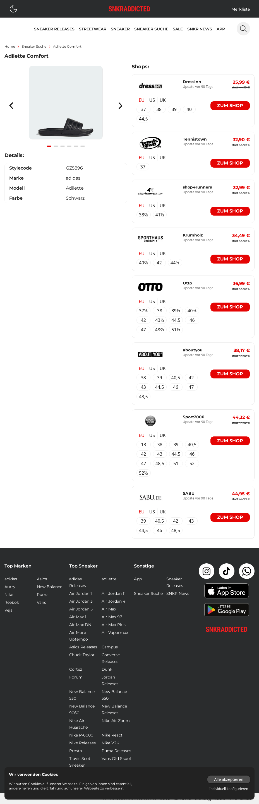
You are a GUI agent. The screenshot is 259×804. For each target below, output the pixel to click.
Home (9, 46)
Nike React (112, 735)
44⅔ (175, 263)
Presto (75, 750)
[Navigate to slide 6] (82, 146)
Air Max (109, 609)
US (152, 100)
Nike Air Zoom (116, 720)
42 (159, 263)
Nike (8, 594)
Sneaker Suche (151, 29)
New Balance (49, 586)
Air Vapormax (115, 632)
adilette (109, 578)
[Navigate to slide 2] (55, 146)
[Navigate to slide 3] (62, 146)
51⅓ (175, 330)
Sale (178, 29)
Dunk (107, 669)
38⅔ (143, 215)
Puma (43, 594)
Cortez (75, 669)
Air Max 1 (77, 616)
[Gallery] (66, 106)
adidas (10, 578)
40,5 (175, 378)
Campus (110, 647)
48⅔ (159, 330)
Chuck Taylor (82, 654)
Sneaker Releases (54, 29)
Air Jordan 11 (114, 593)
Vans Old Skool (116, 758)
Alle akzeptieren (228, 779)
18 (143, 444)
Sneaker (120, 29)
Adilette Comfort (67, 46)
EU (142, 100)
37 (143, 109)
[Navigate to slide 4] (69, 146)
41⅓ (159, 215)
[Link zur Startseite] (227, 629)
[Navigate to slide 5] (76, 146)
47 (143, 330)
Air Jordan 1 (80, 593)
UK (163, 100)
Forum (76, 677)
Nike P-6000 (81, 735)
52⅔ (143, 473)
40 (189, 109)
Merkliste (240, 9)
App (221, 29)
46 (192, 320)
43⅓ (159, 320)
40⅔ (143, 263)
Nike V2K (110, 742)
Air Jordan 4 (113, 601)
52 (192, 463)
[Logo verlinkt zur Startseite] (129, 9)
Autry (9, 586)
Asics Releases (83, 647)
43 (143, 387)
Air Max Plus (114, 624)
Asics (42, 578)
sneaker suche (34, 46)
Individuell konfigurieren (228, 789)
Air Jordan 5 (81, 609)
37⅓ (143, 311)
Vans (41, 602)
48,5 (143, 396)
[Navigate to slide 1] (49, 146)
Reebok (11, 602)
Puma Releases (116, 750)
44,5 (143, 119)
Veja (8, 610)
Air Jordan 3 (81, 601)
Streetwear (92, 29)
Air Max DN (80, 624)
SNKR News (199, 29)
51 (175, 463)
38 (159, 109)
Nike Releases (82, 742)
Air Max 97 (112, 616)
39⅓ (175, 311)
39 (174, 109)
